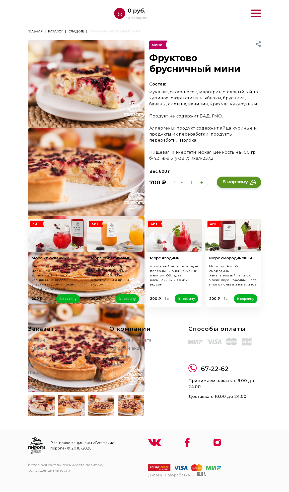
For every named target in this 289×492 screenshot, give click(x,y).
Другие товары (45, 386)
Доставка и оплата (130, 340)
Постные (38, 364)
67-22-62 (208, 369)
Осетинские (41, 356)
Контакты (120, 356)
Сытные (37, 340)
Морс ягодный (165, 258)
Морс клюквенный (50, 258)
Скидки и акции (127, 348)
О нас (115, 364)
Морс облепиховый (110, 258)
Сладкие (37, 348)
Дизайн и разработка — (177, 474)
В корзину (239, 182)
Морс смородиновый (230, 258)
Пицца (35, 372)
